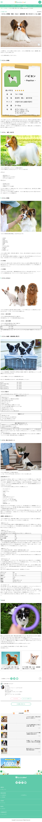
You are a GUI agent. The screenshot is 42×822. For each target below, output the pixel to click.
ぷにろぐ (35, 5)
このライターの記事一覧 (26, 698)
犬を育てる (19, 5)
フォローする (15, 698)
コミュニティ (4, 814)
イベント (29, 5)
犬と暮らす (13, 5)
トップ (2, 5)
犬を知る (24, 5)
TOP (1, 8)
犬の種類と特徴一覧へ (21, 704)
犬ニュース (7, 5)
